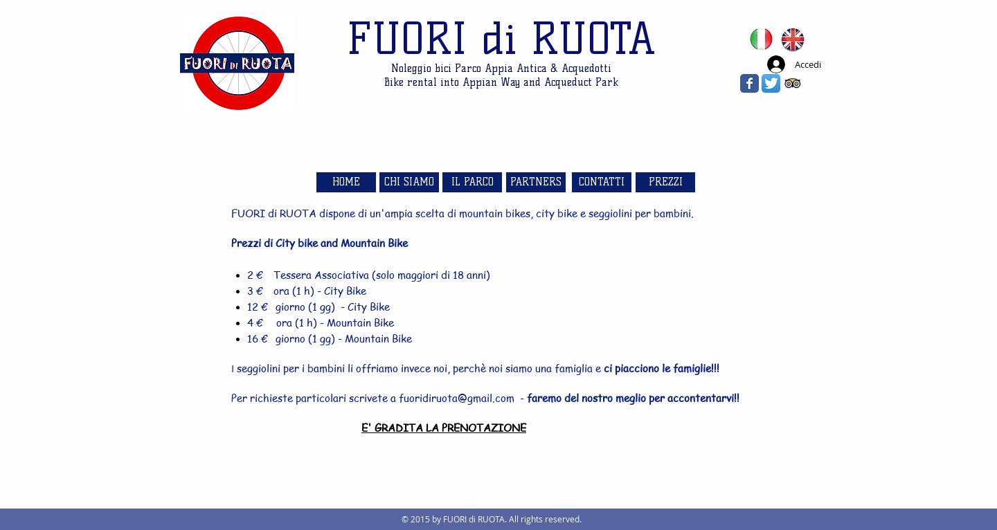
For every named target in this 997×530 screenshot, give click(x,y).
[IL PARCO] (472, 182)
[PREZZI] (665, 182)
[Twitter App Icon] (771, 83)
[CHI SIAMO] (409, 182)
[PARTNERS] (536, 182)
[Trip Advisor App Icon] (792, 83)
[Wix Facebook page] (749, 83)
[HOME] (346, 182)
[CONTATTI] (601, 182)
